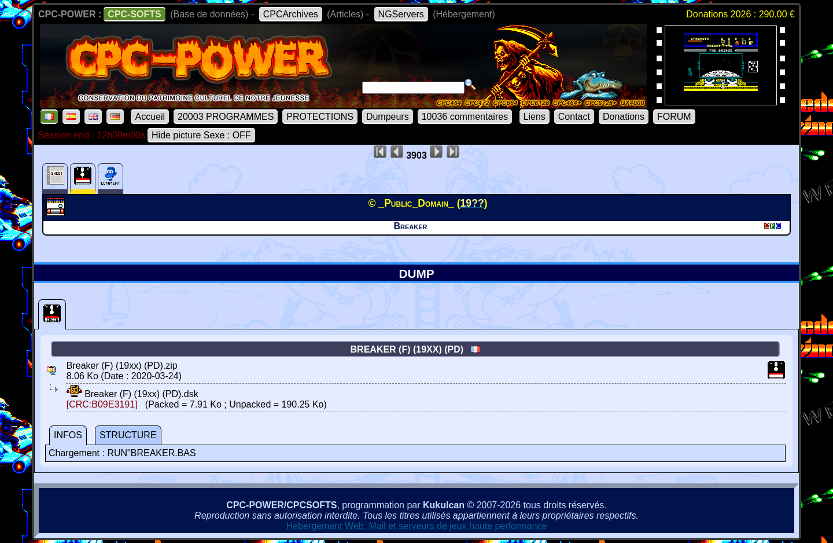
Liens (534, 117)
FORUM (674, 117)
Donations (623, 117)
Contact (574, 117)
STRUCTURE (128, 435)
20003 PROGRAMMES (226, 117)
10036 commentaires (465, 117)
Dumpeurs (387, 117)
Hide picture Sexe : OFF (201, 135)
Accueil (150, 117)
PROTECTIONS (319, 117)
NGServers (401, 14)
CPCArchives (290, 14)
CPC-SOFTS (134, 14)
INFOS (68, 435)
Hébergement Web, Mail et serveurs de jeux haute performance (416, 526)
